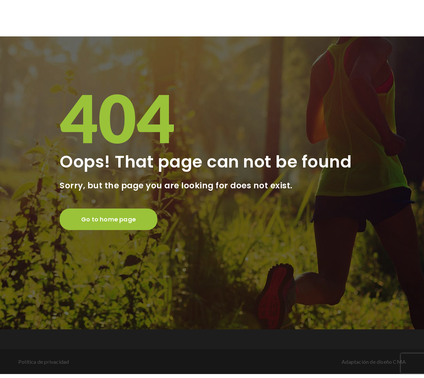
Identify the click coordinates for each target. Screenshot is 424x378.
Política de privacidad (43, 361)
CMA (399, 361)
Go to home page (108, 219)
